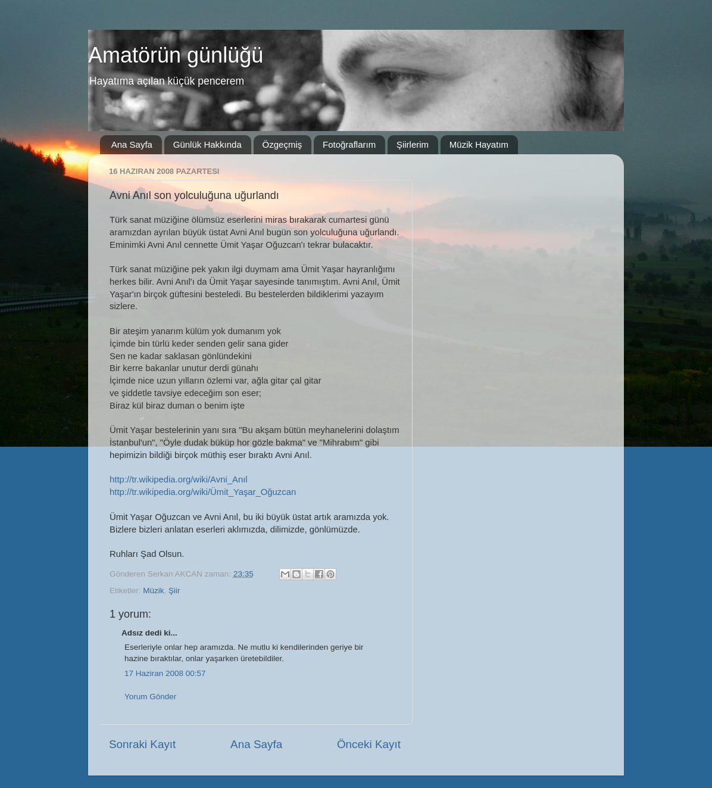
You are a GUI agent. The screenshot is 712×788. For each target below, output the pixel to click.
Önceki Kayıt (369, 744)
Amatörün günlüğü (175, 55)
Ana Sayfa (131, 144)
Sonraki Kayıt (142, 744)
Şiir (174, 590)
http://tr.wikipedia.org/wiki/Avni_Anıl (179, 479)
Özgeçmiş (282, 144)
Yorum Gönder (150, 696)
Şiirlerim (412, 144)
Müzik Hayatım (478, 144)
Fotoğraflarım (349, 144)
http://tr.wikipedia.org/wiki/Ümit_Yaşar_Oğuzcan (203, 492)
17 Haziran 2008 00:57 (165, 673)
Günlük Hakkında (207, 144)
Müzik (153, 590)
